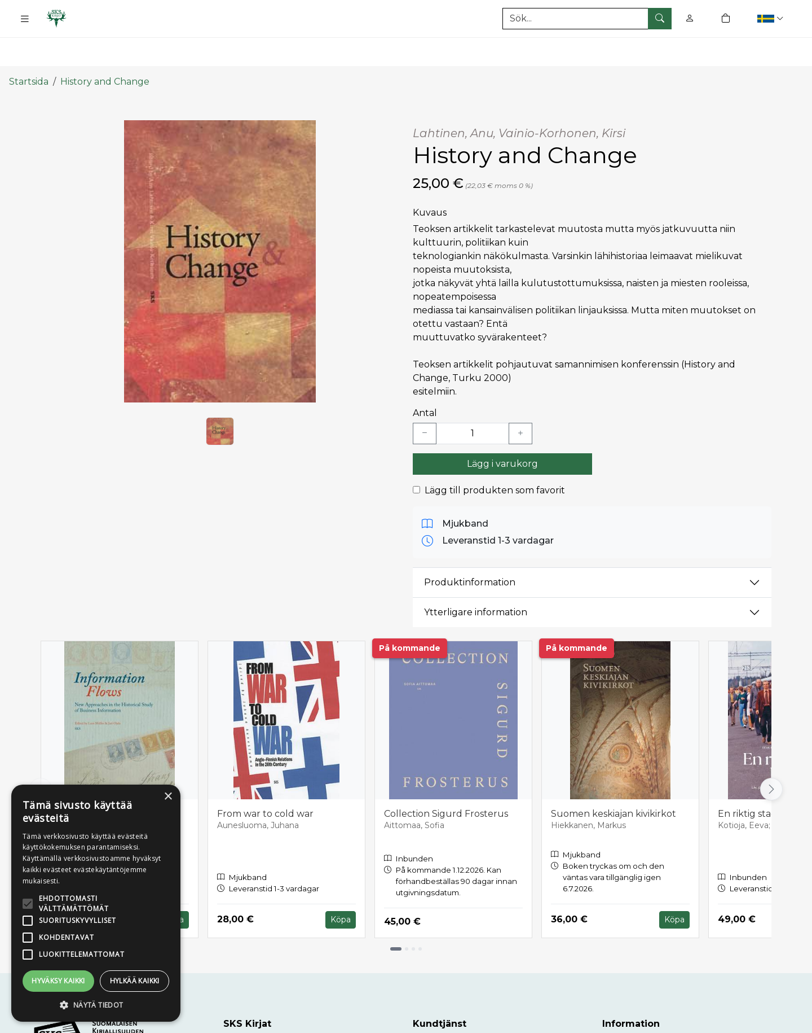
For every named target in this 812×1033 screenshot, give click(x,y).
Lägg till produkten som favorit (495, 455)
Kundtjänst (438, 1014)
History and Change (104, 46)
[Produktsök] (587, 18)
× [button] (168, 797)
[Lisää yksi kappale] (520, 398)
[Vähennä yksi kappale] (424, 398)
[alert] (95, 903)
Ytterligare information (475, 577)
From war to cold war (265, 778)
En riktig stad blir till (762, 778)
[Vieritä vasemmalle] (40, 754)
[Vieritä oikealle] (771, 754)
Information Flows (91, 778)
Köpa (340, 884)
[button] (771, 18)
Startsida (28, 46)
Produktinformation (469, 547)
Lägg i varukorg (502, 428)
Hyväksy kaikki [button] (58, 981)
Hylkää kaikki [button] (135, 981)
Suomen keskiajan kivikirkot (613, 778)
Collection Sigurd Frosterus (446, 778)
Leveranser (627, 1014)
